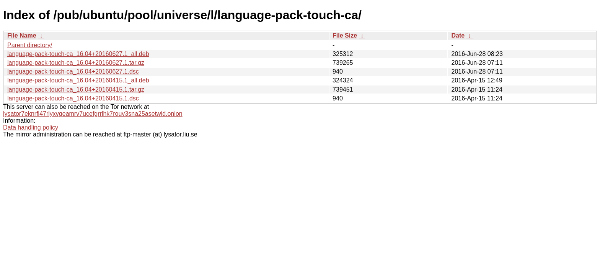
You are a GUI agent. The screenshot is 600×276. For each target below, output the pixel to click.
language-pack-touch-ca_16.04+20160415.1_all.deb (78, 80)
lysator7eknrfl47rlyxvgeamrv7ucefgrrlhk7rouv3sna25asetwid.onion (93, 113)
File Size (345, 35)
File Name (21, 35)
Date (458, 35)
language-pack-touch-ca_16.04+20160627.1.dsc (73, 71)
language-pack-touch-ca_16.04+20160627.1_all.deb (78, 54)
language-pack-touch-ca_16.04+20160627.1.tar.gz (75, 62)
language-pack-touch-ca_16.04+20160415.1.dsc (73, 98)
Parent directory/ (29, 45)
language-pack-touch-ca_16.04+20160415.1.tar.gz (75, 89)
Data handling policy (30, 127)
